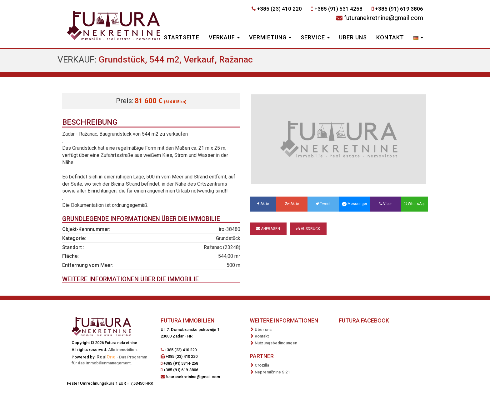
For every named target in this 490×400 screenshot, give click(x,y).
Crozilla (262, 365)
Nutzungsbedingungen (276, 343)
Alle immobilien (122, 349)
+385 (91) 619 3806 (399, 9)
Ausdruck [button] (308, 229)
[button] (418, 38)
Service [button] (315, 37)
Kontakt (390, 37)
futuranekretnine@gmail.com (383, 18)
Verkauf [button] (224, 37)
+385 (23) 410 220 (279, 9)
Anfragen (268, 229)
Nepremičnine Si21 (272, 372)
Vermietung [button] (270, 37)
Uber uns (353, 37)
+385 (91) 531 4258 (338, 9)
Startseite (181, 37)
